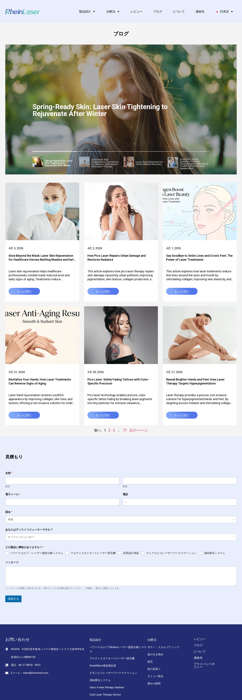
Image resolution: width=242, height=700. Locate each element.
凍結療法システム (214, 553)
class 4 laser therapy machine (107, 687)
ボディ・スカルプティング (163, 647)
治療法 (113, 11)
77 (125, 430)
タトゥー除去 (155, 676)
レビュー (136, 11)
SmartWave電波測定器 (103, 665)
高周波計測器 (131, 553)
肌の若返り (154, 668)
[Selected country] (125, 501)
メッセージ (12, 562)
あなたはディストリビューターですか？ (29, 529)
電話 (125, 494)
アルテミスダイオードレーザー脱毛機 (93, 553)
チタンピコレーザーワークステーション (113, 672)
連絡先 (200, 11)
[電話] (180, 501)
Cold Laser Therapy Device (105, 694)
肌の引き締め (155, 654)
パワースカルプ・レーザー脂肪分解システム (36, 553)
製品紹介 (87, 11)
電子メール (12, 494)
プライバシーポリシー (204, 665)
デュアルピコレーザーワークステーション (171, 553)
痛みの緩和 (154, 683)
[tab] (55, 162)
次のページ (138, 430)
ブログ (157, 11)
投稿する (13, 598)
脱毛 (150, 661)
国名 (8, 512)
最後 (125, 486)
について (179, 11)
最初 (7, 486)
